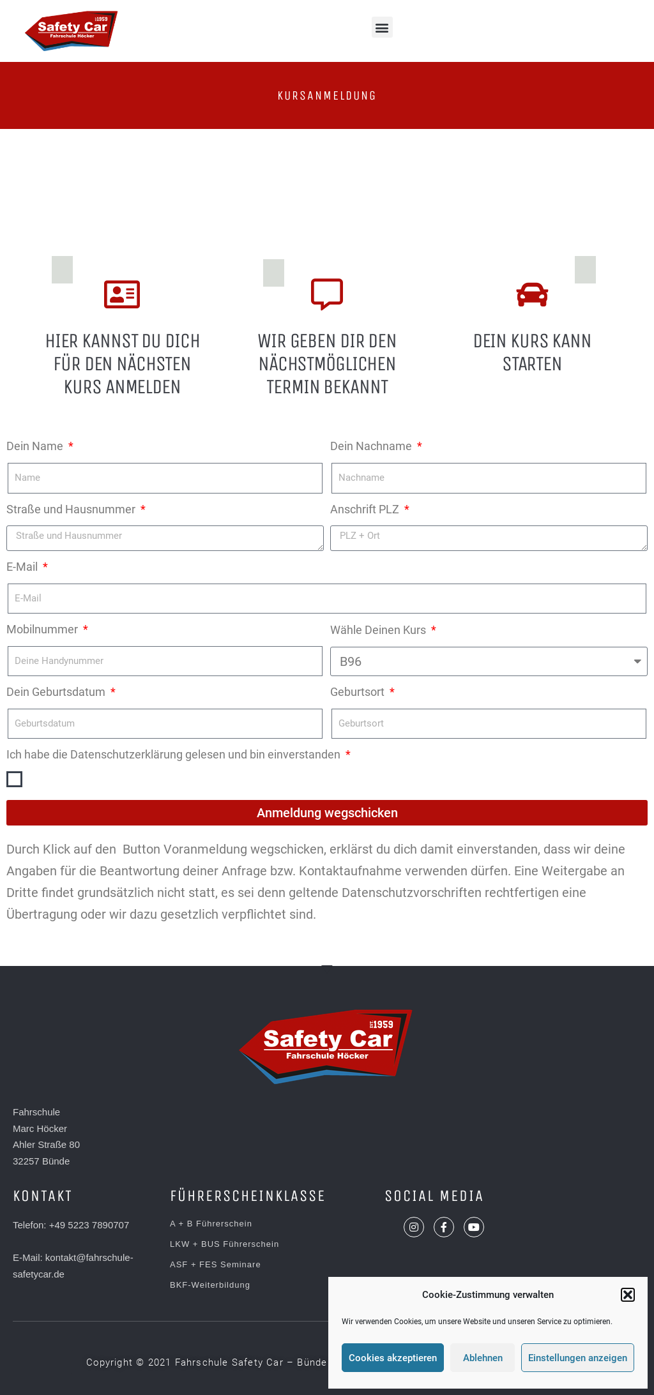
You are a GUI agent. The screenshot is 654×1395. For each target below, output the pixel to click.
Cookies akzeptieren (393, 1358)
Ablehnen (483, 1358)
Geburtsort (358, 691)
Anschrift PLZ (366, 509)
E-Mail (23, 566)
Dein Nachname (372, 446)
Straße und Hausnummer (72, 509)
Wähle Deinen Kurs (379, 630)
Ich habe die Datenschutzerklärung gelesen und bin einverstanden (174, 754)
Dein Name (36, 446)
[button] (627, 1294)
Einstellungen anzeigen (577, 1358)
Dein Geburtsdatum (57, 691)
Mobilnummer (43, 629)
